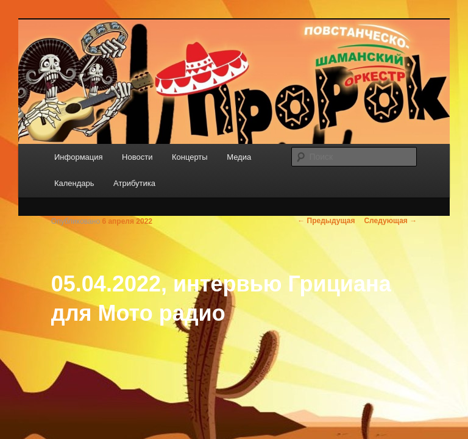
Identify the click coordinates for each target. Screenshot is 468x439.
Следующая (390, 220)
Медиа (239, 157)
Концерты (190, 157)
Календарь (74, 183)
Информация (78, 157)
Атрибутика (134, 183)
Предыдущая (326, 220)
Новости (137, 157)
